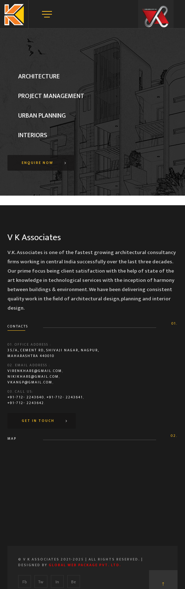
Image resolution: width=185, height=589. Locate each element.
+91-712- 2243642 (25, 403)
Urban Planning (42, 115)
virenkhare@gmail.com (34, 371)
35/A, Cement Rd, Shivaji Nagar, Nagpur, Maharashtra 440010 (53, 353)
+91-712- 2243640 (25, 397)
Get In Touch (38, 421)
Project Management (51, 96)
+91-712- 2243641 (65, 397)
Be (73, 581)
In (57, 581)
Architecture (39, 76)
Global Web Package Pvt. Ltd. (85, 565)
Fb (24, 581)
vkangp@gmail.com (29, 382)
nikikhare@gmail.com (33, 376)
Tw (40, 581)
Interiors (32, 135)
